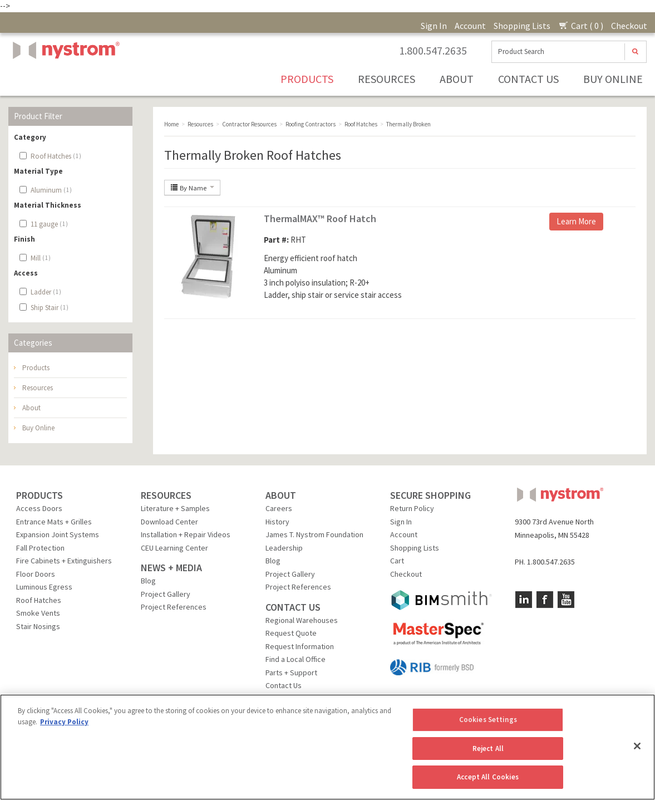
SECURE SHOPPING (430, 495)
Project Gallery (165, 594)
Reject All (488, 748)
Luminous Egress (44, 587)
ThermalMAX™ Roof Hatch (320, 218)
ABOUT (280, 495)
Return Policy (412, 508)
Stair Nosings (38, 626)
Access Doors (39, 508)
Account (470, 25)
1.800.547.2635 (433, 51)
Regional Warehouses (301, 620)
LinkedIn (524, 599)
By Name (192, 187)
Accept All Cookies (488, 777)
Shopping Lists (522, 25)
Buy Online (613, 79)
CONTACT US (293, 607)
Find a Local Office (295, 659)
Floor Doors (35, 574)
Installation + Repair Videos (185, 534)
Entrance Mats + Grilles (54, 522)
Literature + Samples (175, 508)
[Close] (637, 746)
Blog (148, 581)
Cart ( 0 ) (580, 25)
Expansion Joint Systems (57, 534)
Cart (397, 561)
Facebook (545, 599)
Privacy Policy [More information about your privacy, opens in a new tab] (64, 722)
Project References (173, 607)
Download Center (169, 522)
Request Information (299, 646)
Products (306, 79)
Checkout (629, 25)
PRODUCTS (39, 495)
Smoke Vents (38, 613)
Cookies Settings (488, 719)
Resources (386, 79)
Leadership (284, 548)
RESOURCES (166, 495)
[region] (327, 747)
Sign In (434, 25)
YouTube (566, 599)
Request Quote (291, 633)
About (457, 79)
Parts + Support (291, 673)
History (277, 522)
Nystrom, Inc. (64, 78)
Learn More (576, 221)
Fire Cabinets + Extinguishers (64, 561)
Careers (278, 508)
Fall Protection (40, 548)
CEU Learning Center (174, 548)
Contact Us (528, 79)
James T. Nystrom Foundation (314, 534)
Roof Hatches (38, 600)
